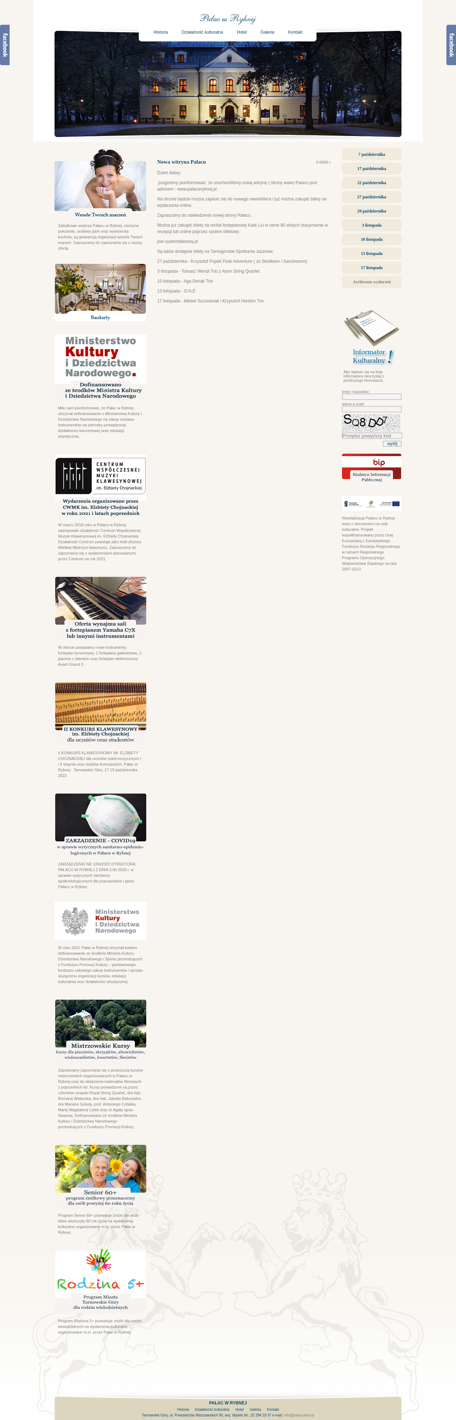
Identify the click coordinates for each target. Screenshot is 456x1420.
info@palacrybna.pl (299, 1415)
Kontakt (295, 32)
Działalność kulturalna (202, 32)
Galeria (267, 32)
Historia (161, 32)
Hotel (242, 32)
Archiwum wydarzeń (372, 281)
